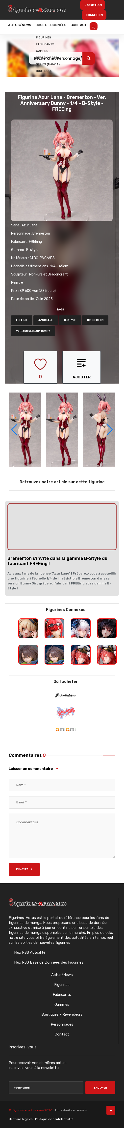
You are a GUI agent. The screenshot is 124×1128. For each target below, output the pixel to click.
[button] (109, 429)
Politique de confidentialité (54, 1119)
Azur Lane (29, 225)
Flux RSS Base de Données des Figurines (48, 962)
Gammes (61, 1004)
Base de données (59, 26)
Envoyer (24, 869)
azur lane (45, 320)
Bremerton (41, 233)
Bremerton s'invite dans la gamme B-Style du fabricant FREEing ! (57, 561)
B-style (32, 250)
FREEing (35, 242)
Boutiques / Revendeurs (61, 1014)
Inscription (93, 5)
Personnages (62, 1024)
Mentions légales (21, 1119)
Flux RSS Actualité (29, 952)
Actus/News (22, 26)
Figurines (62, 984)
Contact (92, 26)
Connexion (94, 15)
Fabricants (62, 994)
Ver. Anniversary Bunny (33, 331)
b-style (70, 320)
